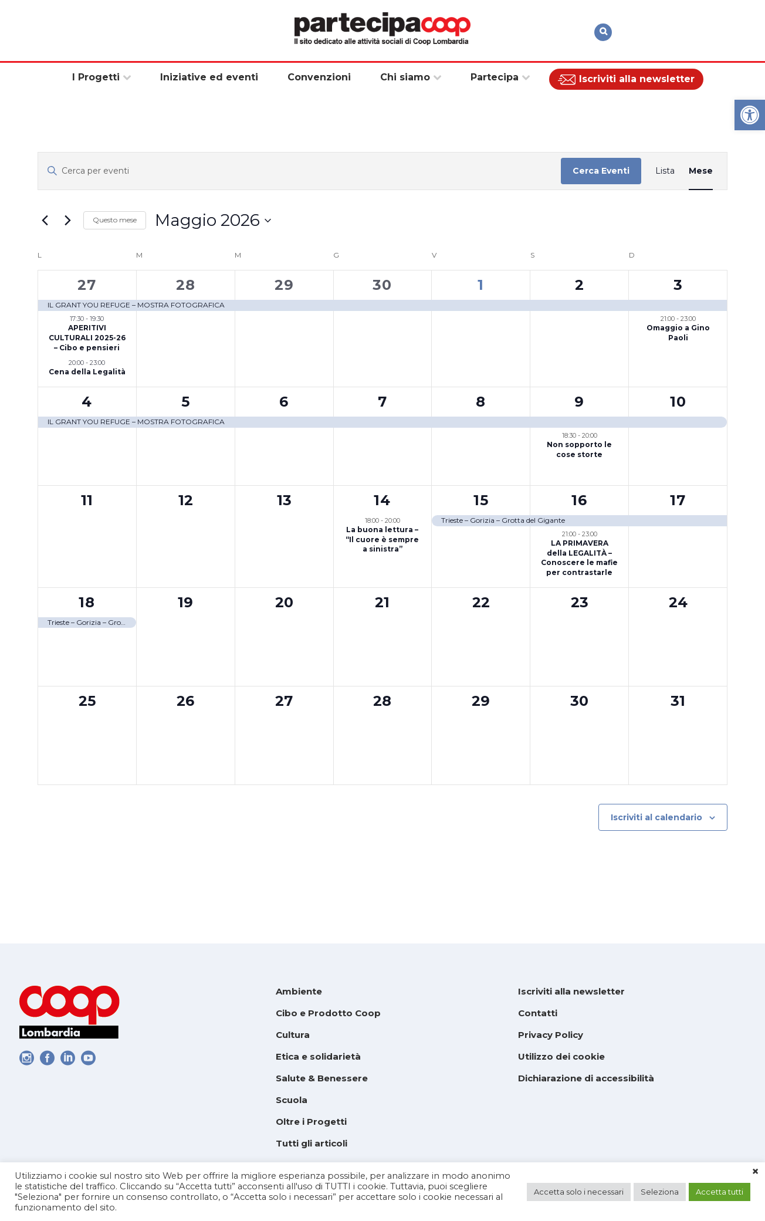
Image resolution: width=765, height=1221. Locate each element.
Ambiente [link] (299, 991)
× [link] (755, 1171)
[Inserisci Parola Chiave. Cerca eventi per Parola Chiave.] (299, 171)
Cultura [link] (293, 1034)
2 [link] (579, 284)
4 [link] (87, 401)
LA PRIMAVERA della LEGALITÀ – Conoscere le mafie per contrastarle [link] (579, 558)
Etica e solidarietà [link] (318, 1056)
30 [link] (382, 284)
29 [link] (284, 284)
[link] (749, 115)
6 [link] (284, 401)
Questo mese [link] (115, 219)
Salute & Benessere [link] (322, 1078)
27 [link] (86, 284)
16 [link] (579, 500)
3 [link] (678, 284)
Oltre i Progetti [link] (311, 1121)
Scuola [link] (291, 1099)
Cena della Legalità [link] (87, 371)
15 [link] (481, 500)
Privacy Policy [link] (550, 1034)
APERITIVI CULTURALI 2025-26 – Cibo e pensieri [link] (87, 337)
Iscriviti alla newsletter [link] (571, 991)
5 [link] (185, 401)
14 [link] (382, 500)
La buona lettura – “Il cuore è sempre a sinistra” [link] (382, 539)
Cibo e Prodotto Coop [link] (328, 1013)
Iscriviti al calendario (656, 817)
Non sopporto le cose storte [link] (579, 449)
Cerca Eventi (601, 170)
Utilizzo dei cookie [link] (561, 1056)
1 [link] (481, 284)
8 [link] (481, 401)
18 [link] (87, 602)
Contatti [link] (537, 1013)
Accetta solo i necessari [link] (579, 1191)
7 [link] (382, 401)
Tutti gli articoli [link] (311, 1143)
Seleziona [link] (660, 1191)
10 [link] (678, 401)
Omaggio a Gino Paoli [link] (678, 332)
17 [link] (678, 500)
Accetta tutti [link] (719, 1191)
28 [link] (185, 284)
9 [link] (579, 401)
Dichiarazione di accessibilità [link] (586, 1078)
